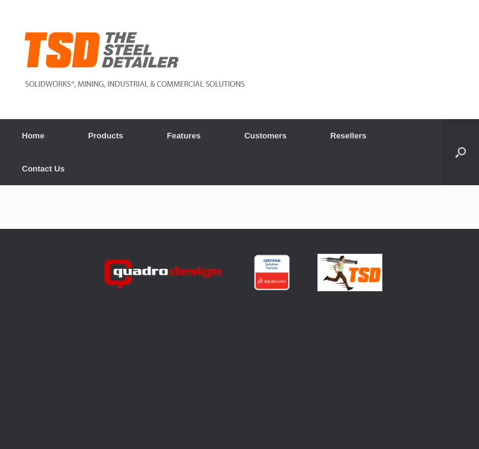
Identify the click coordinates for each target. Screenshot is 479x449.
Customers (265, 135)
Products (105, 135)
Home (33, 135)
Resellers (349, 135)
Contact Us (43, 168)
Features (183, 135)
